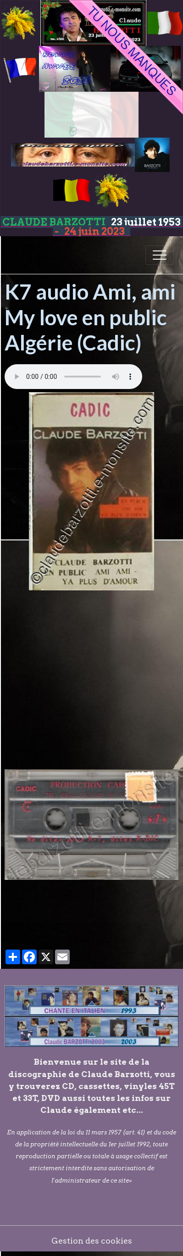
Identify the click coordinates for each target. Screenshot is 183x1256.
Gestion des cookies (91, 1240)
